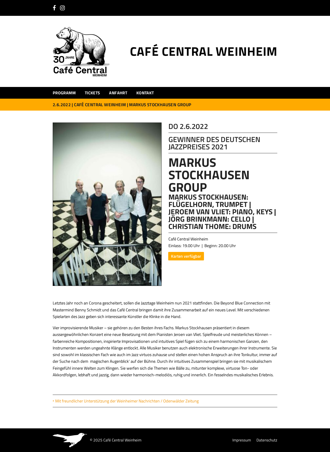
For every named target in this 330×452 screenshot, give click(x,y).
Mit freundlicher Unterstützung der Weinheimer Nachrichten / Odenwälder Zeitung (127, 401)
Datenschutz (266, 440)
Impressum (241, 440)
